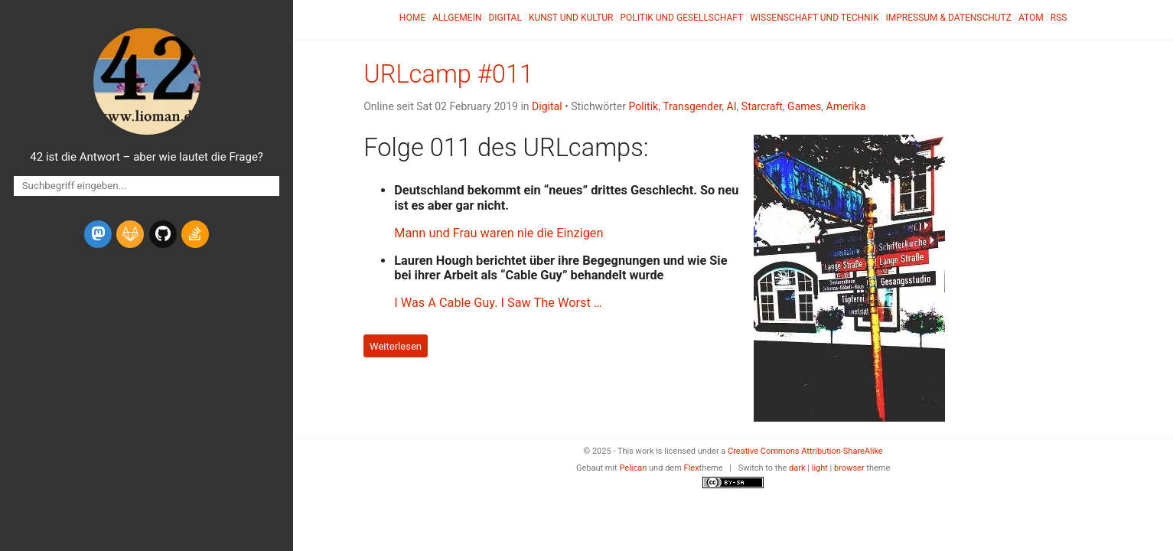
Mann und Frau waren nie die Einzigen (498, 233)
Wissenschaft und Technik (814, 17)
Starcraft (762, 106)
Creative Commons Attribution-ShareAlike (805, 451)
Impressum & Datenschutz (948, 17)
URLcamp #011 (448, 74)
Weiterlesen (396, 346)
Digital (504, 17)
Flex (691, 468)
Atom (1031, 17)
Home (412, 17)
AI (732, 106)
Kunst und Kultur (571, 17)
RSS (1059, 17)
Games (804, 106)
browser (849, 468)
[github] (163, 234)
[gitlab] (130, 234)
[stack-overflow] (195, 234)
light (820, 468)
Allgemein (457, 17)
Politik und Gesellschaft (681, 17)
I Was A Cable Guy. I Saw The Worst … (498, 302)
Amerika (846, 106)
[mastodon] (98, 234)
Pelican (633, 468)
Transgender (692, 106)
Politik (643, 106)
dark (797, 468)
